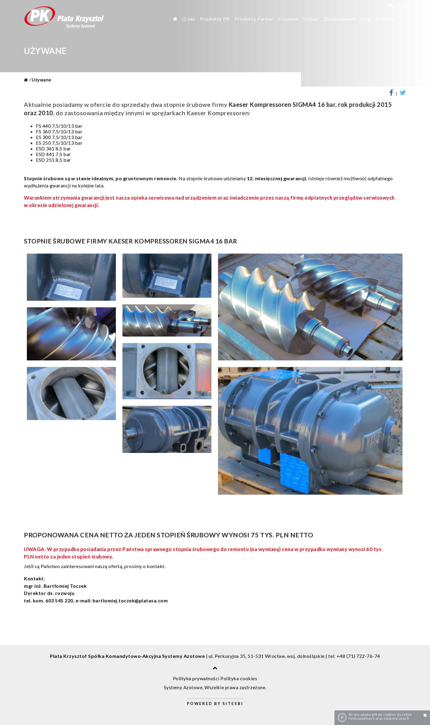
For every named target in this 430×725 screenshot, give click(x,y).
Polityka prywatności (196, 678)
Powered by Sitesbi (215, 703)
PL (391, 5)
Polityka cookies (238, 678)
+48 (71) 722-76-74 (358, 656)
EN (401, 5)
